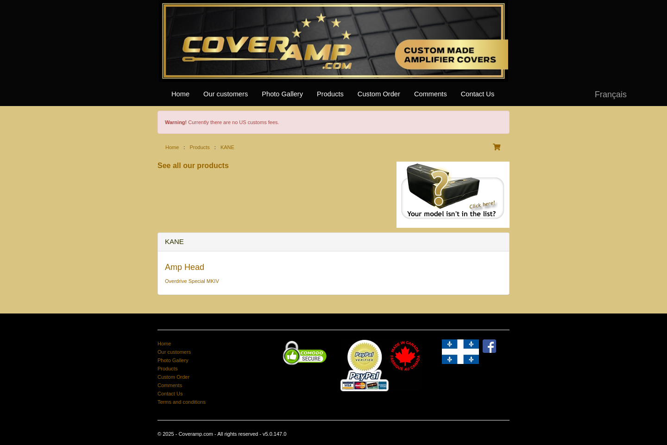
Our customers (225, 94)
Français (611, 94)
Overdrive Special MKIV (192, 281)
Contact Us (478, 94)
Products (330, 94)
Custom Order (379, 94)
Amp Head (184, 267)
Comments (430, 94)
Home (180, 94)
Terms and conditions (181, 402)
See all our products (193, 165)
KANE (227, 147)
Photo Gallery (282, 94)
